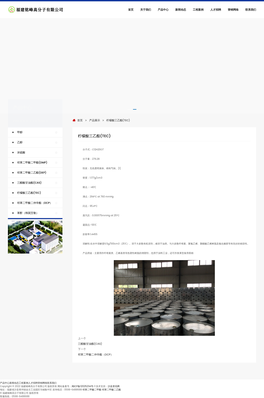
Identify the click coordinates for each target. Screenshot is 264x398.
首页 (131, 10)
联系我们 (250, 10)
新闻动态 (180, 10)
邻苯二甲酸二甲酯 (91, 389)
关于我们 (145, 10)
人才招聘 (215, 10)
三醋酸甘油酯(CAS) (90, 344)
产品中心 (163, 10)
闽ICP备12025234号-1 (83, 386)
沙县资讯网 (114, 386)
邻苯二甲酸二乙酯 (111, 389)
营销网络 (233, 10)
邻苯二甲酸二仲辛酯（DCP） (95, 354)
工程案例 (198, 10)
